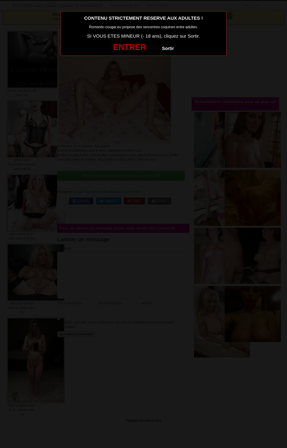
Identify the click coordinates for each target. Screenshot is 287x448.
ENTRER (129, 47)
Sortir (168, 48)
